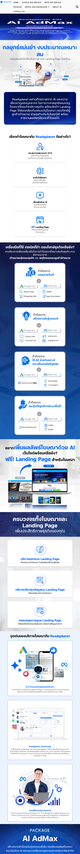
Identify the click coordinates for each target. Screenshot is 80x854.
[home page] (6, 2)
